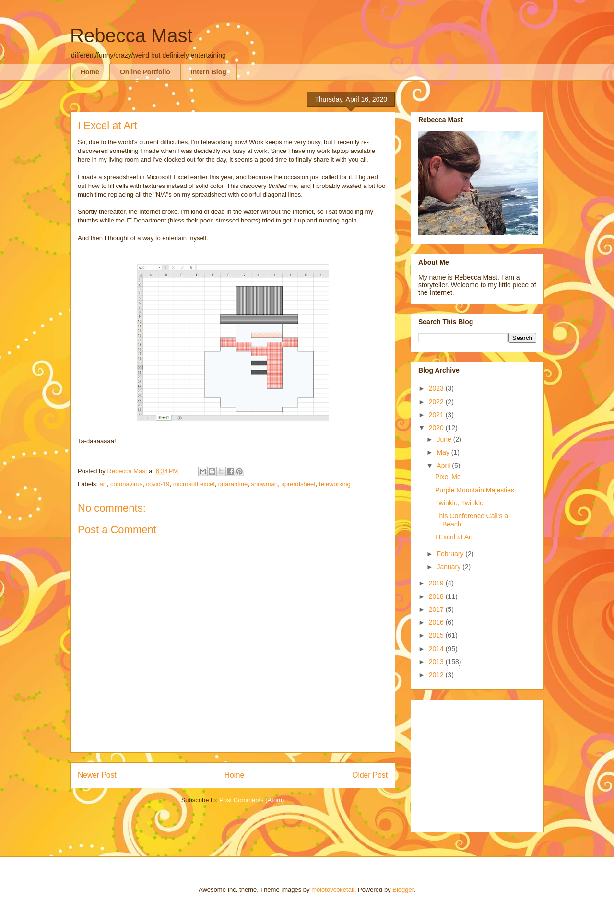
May (444, 452)
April (444, 465)
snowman (264, 484)
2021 (437, 415)
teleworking (335, 484)
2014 (437, 649)
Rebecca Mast (131, 35)
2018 (437, 596)
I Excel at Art (454, 537)
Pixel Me (448, 476)
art (103, 484)
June (445, 439)
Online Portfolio (145, 72)
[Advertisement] (478, 763)
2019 (437, 583)
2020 (437, 428)
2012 (437, 674)
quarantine (233, 484)
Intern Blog (208, 72)
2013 (437, 662)
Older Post (370, 775)
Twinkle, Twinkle (459, 503)
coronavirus (126, 484)
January (449, 567)
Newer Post (97, 775)
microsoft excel (194, 484)
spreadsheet (298, 484)
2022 (437, 402)
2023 (437, 388)
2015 (437, 635)
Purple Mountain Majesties (474, 490)
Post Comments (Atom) (251, 800)
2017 (437, 609)
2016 (437, 622)
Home (90, 72)
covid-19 (157, 484)
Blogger (402, 889)
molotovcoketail (332, 889)
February (451, 554)
